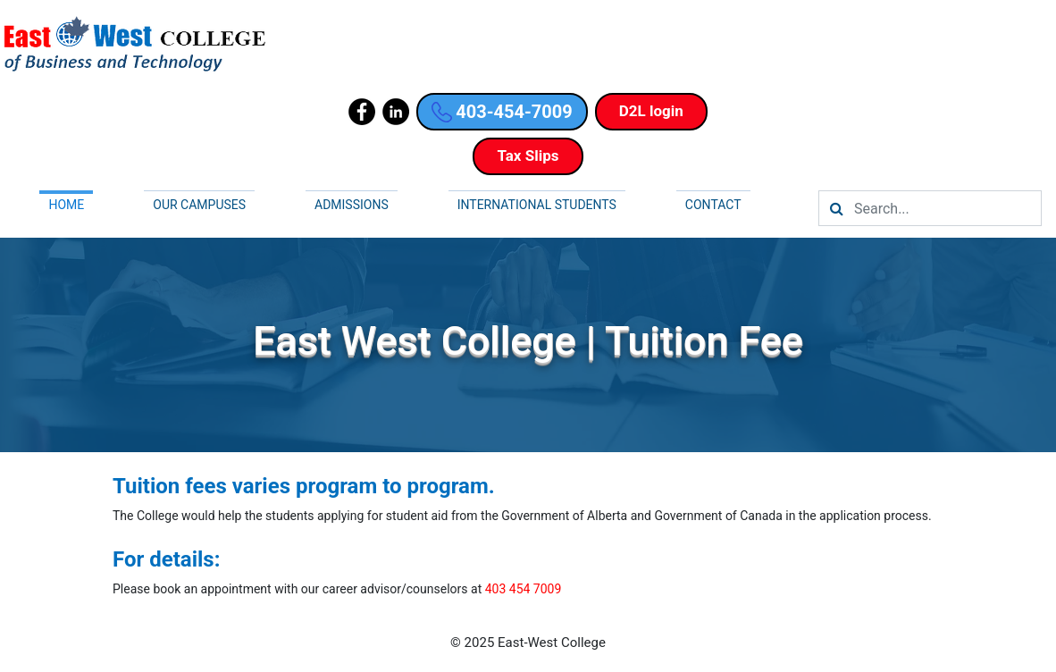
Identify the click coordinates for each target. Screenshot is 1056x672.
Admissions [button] (351, 204)
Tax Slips (527, 155)
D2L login (651, 111)
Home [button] (66, 204)
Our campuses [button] (199, 204)
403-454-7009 (502, 111)
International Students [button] (536, 204)
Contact (713, 204)
